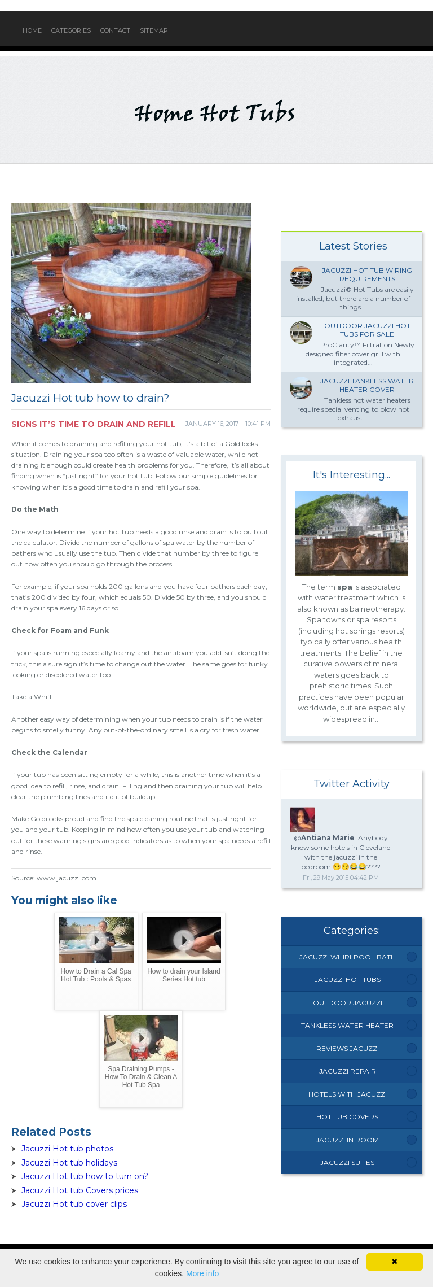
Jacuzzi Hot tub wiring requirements (367, 274)
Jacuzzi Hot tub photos (67, 1149)
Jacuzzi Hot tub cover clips (74, 1204)
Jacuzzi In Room (347, 1140)
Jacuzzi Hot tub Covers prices (79, 1190)
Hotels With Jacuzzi (347, 1094)
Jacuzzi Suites (347, 1162)
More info (202, 1273)
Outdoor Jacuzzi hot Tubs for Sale (367, 330)
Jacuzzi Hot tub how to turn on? (84, 1176)
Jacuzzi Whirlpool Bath (347, 957)
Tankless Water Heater (347, 1025)
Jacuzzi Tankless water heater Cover (367, 385)
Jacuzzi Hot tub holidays (69, 1163)
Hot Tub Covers (347, 1117)
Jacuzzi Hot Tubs (348, 979)
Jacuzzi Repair (347, 1071)
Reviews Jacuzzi (347, 1048)
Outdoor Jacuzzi (347, 1002)
